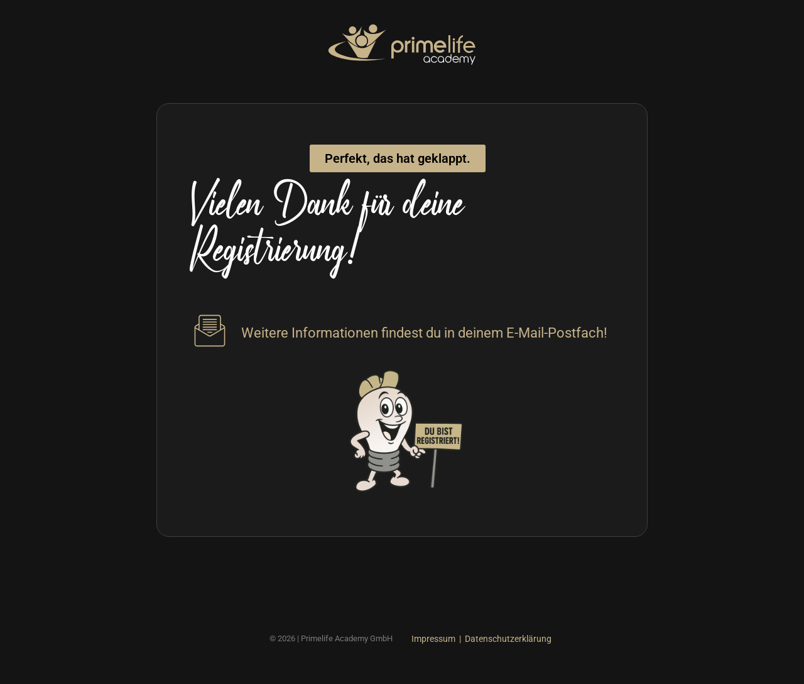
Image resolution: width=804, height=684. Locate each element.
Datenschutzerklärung (508, 639)
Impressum (433, 639)
